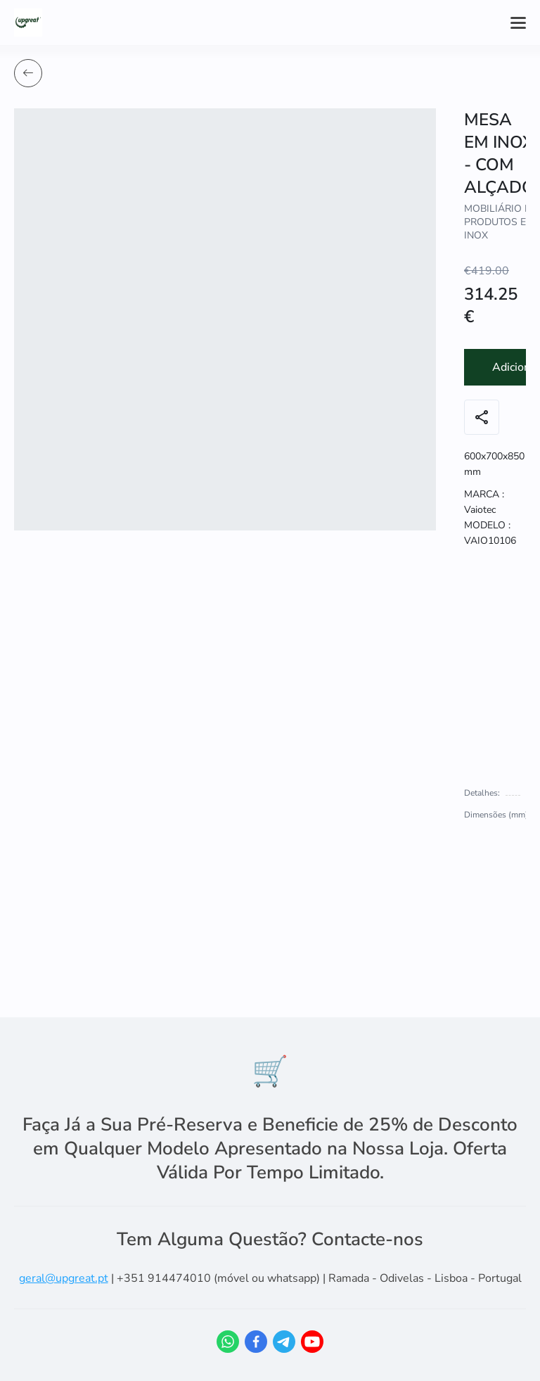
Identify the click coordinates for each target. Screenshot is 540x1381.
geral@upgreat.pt (63, 1278)
